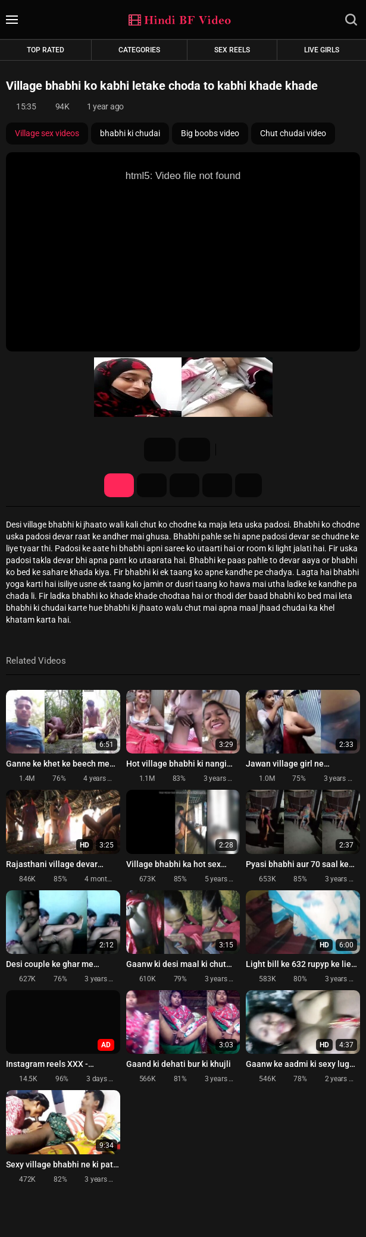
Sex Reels (232, 50)
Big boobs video (210, 133)
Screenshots (152, 485)
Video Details (119, 485)
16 (159, 450)
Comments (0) (217, 485)
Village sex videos (47, 133)
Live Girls (321, 50)
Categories (139, 50)
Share (184, 485)
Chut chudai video (293, 133)
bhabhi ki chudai (130, 133)
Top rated (45, 50)
